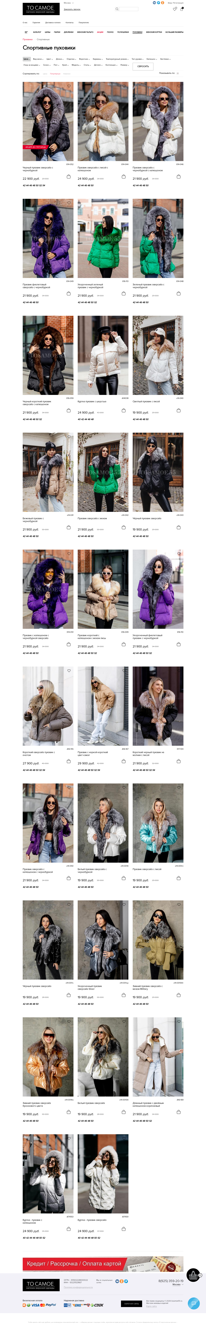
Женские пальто (85, 32)
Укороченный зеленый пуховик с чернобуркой (90, 286)
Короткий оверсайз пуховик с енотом (39, 754)
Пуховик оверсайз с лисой (147, 869)
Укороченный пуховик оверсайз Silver (90, 987)
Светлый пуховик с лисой (146, 401)
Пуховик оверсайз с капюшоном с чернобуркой (38, 871)
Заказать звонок (72, 9)
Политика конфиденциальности (78, 1287)
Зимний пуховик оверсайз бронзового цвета (37, 1104)
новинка (137, 727)
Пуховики (137, 32)
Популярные (55, 74)
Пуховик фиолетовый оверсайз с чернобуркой (36, 286)
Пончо (110, 32)
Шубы (47, 32)
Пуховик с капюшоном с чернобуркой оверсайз (36, 637)
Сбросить (143, 66)
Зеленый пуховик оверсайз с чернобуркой (148, 286)
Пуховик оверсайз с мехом (92, 518)
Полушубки (123, 32)
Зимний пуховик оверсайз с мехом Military (148, 987)
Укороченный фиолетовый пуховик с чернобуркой (147, 637)
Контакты (69, 22)
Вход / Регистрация (175, 3)
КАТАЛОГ (37, 32)
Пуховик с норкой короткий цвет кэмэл (93, 754)
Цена (45, 74)
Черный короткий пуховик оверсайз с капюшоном (37, 403)
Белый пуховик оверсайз (91, 1103)
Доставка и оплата (52, 22)
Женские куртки (154, 32)
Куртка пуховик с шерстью (92, 401)
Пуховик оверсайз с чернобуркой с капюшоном (148, 169)
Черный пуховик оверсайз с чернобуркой (38, 169)
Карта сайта (151, 1306)
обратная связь (131, 1304)
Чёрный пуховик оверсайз (147, 518)
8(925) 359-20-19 (170, 1281)
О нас (25, 22)
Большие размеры (174, 32)
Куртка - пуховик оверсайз (92, 1220)
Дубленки (68, 32)
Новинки (66, 74)
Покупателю (84, 22)
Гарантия (36, 22)
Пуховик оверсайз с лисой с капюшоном (93, 169)
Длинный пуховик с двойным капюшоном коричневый (148, 1104)
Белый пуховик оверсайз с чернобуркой (92, 871)
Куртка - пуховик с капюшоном (32, 1221)
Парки (57, 32)
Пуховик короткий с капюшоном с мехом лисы (92, 637)
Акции (100, 32)
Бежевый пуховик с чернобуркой (33, 520)
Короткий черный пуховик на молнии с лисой (148, 754)
